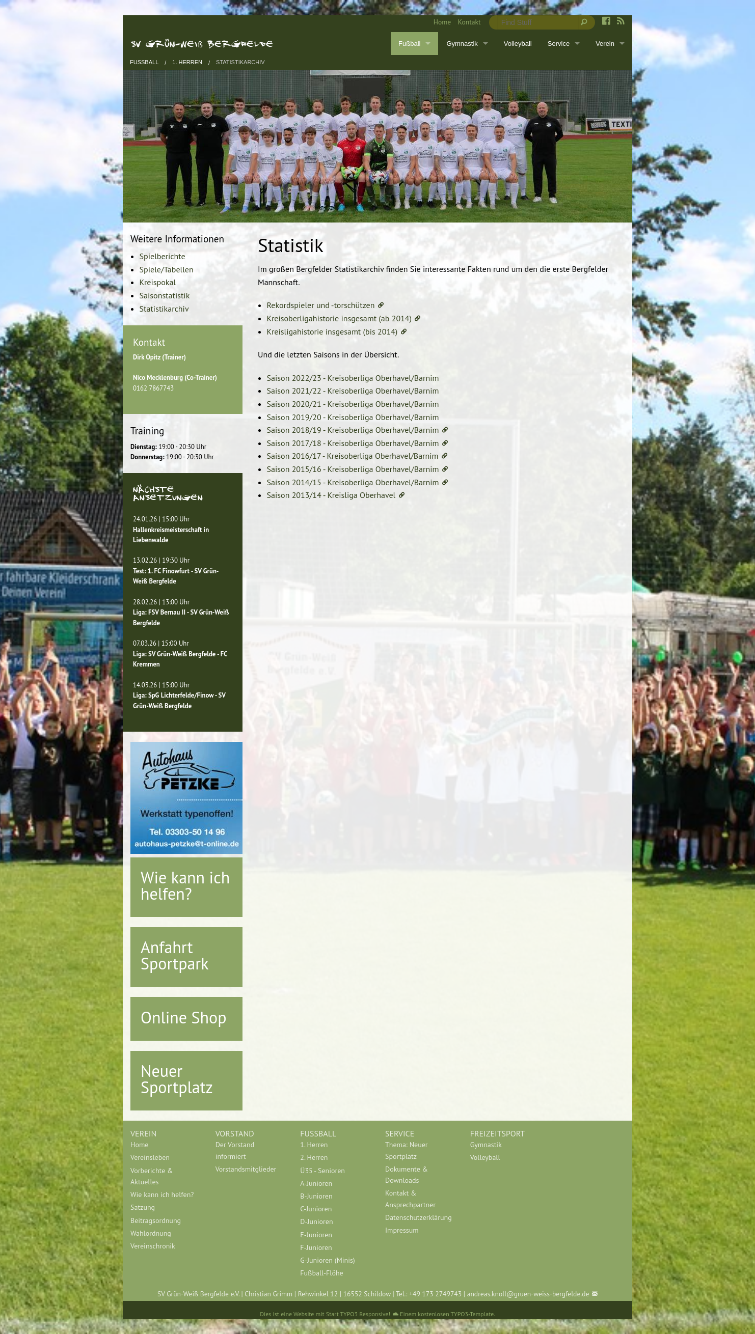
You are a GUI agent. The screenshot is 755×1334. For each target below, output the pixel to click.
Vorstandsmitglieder (246, 1169)
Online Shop (184, 1017)
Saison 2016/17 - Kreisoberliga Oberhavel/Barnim (353, 456)
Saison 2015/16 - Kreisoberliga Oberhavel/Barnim (353, 469)
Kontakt (469, 21)
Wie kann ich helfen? (185, 885)
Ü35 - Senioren (322, 1170)
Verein (605, 43)
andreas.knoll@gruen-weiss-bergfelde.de (528, 1293)
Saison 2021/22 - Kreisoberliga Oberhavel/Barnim (353, 390)
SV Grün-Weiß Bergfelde (202, 43)
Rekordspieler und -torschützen (321, 305)
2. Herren (314, 1157)
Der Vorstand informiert (235, 1150)
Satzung (142, 1207)
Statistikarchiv (240, 62)
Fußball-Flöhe (321, 1272)
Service (559, 43)
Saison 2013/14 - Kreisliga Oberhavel (331, 495)
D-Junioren (316, 1221)
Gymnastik (461, 43)
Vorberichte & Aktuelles (151, 1176)
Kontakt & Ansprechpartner (410, 1198)
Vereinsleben (150, 1157)
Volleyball (518, 43)
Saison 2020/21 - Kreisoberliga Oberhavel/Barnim (353, 404)
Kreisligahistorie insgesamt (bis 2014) (332, 331)
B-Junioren (316, 1196)
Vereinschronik (152, 1245)
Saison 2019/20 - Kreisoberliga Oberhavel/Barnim (353, 417)
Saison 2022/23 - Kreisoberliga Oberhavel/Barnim (353, 378)
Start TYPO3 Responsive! (358, 1314)
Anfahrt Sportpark (175, 955)
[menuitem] (438, 22)
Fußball (409, 43)
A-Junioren (316, 1183)
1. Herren (187, 62)
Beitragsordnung (155, 1220)
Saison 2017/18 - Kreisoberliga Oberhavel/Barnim (353, 443)
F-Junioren (316, 1247)
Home (442, 21)
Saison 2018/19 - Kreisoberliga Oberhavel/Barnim (353, 430)
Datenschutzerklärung (418, 1217)
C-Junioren (316, 1208)
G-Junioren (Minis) (327, 1260)
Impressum (402, 1230)
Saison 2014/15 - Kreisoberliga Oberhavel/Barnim (353, 482)
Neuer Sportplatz (177, 1079)
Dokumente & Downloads (406, 1174)
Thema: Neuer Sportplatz (406, 1150)
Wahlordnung (150, 1233)
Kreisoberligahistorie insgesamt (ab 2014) (339, 318)
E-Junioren (316, 1234)
